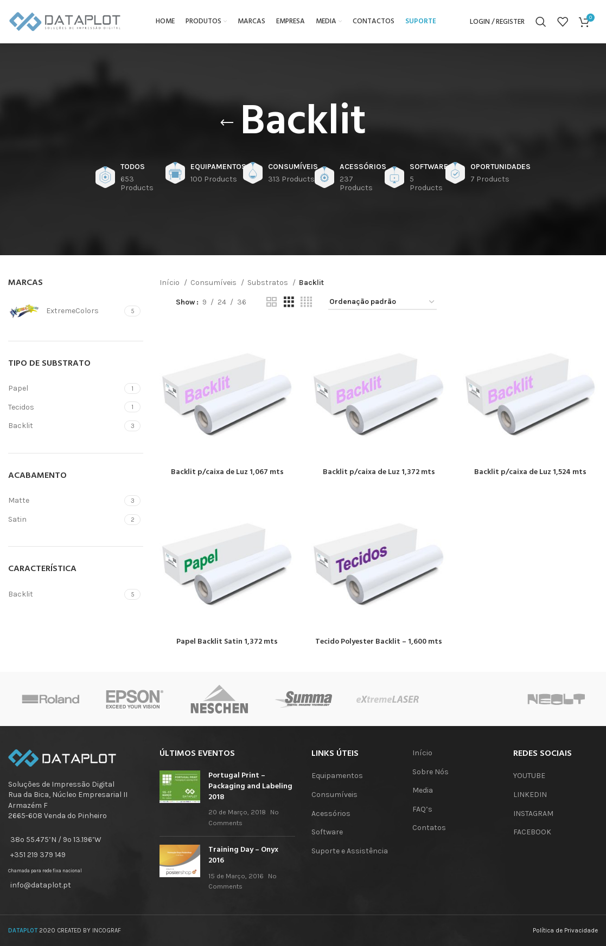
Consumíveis (214, 282)
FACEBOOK (532, 832)
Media (422, 790)
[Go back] (226, 123)
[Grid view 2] (271, 302)
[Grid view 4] (306, 302)
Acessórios (330, 813)
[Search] (541, 22)
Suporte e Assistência (349, 851)
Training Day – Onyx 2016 (243, 855)
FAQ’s (422, 809)
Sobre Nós (430, 771)
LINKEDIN (530, 794)
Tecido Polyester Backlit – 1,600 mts (378, 642)
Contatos (429, 827)
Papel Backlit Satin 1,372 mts (227, 642)
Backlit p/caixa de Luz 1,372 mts (379, 472)
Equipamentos (337, 775)
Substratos (268, 282)
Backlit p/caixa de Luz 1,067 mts (227, 472)
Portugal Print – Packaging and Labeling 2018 (250, 786)
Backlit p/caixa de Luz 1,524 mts (530, 472)
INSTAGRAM (533, 813)
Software (327, 832)
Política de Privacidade (565, 930)
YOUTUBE (529, 775)
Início (170, 282)
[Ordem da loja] (382, 302)
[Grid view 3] (289, 302)
